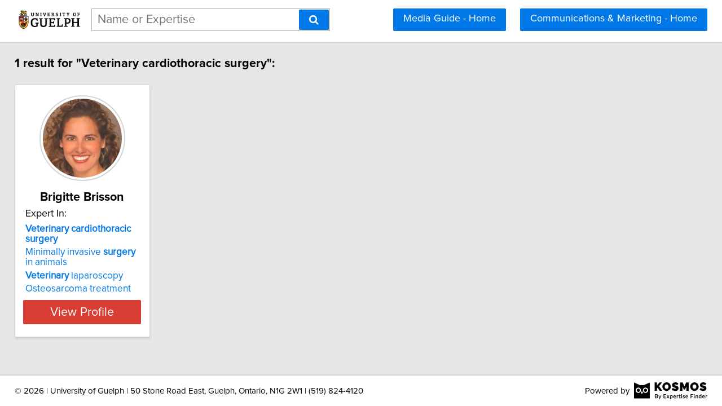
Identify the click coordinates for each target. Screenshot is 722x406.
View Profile (105, 301)
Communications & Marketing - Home (613, 19)
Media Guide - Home (449, 19)
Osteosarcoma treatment (86, 278)
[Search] (314, 20)
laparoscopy (82, 266)
